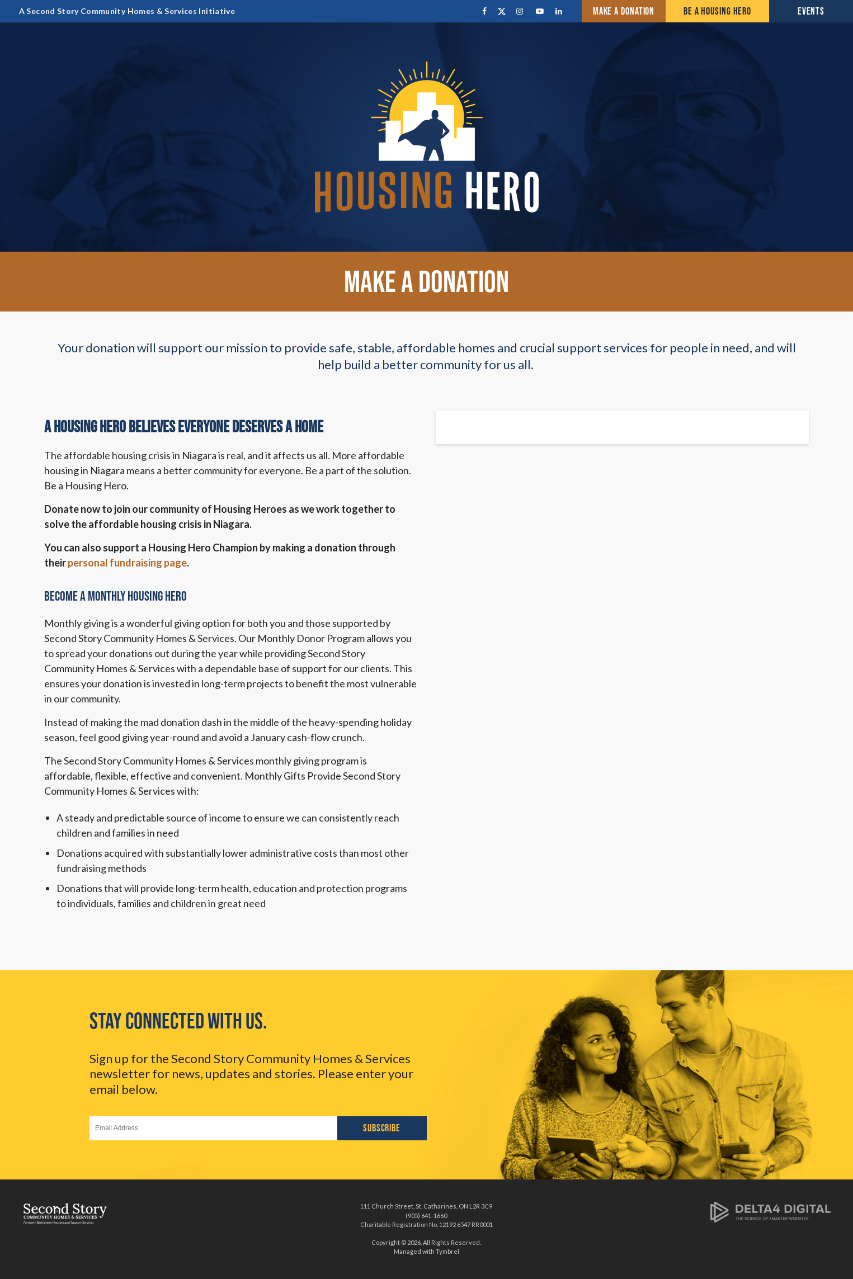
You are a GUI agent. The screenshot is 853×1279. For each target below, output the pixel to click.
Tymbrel (447, 1251)
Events (811, 11)
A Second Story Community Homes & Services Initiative (127, 11)
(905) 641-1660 (426, 1215)
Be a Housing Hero (717, 11)
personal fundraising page (127, 562)
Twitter (503, 11)
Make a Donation (624, 11)
